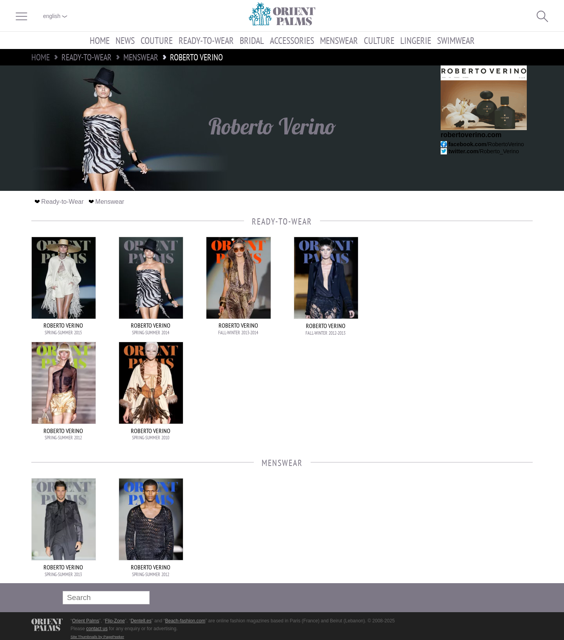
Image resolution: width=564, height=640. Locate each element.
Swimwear (456, 40)
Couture (157, 40)
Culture (379, 40)
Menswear (339, 40)
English (55, 16)
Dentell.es (140, 621)
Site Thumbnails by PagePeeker (97, 637)
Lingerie (415, 40)
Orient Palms (85, 621)
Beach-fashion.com (185, 621)
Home (100, 40)
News (125, 40)
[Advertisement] (478, 290)
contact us (97, 628)
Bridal (252, 40)
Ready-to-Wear (206, 40)
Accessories (292, 40)
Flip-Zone (115, 621)
